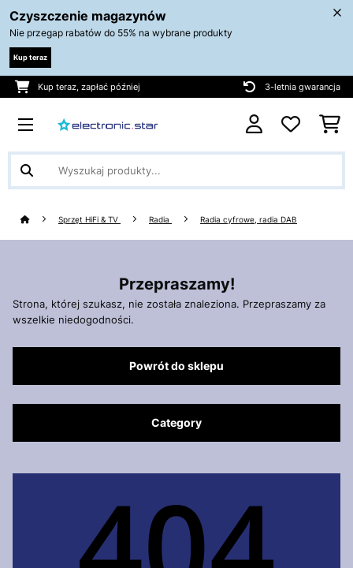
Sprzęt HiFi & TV (89, 220)
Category (176, 423)
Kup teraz (30, 57)
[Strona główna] (39, 220)
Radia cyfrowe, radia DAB (248, 220)
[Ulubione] (290, 124)
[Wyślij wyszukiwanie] (26, 170)
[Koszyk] (329, 124)
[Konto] (254, 124)
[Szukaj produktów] (176, 170)
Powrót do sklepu (176, 366)
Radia (160, 220)
